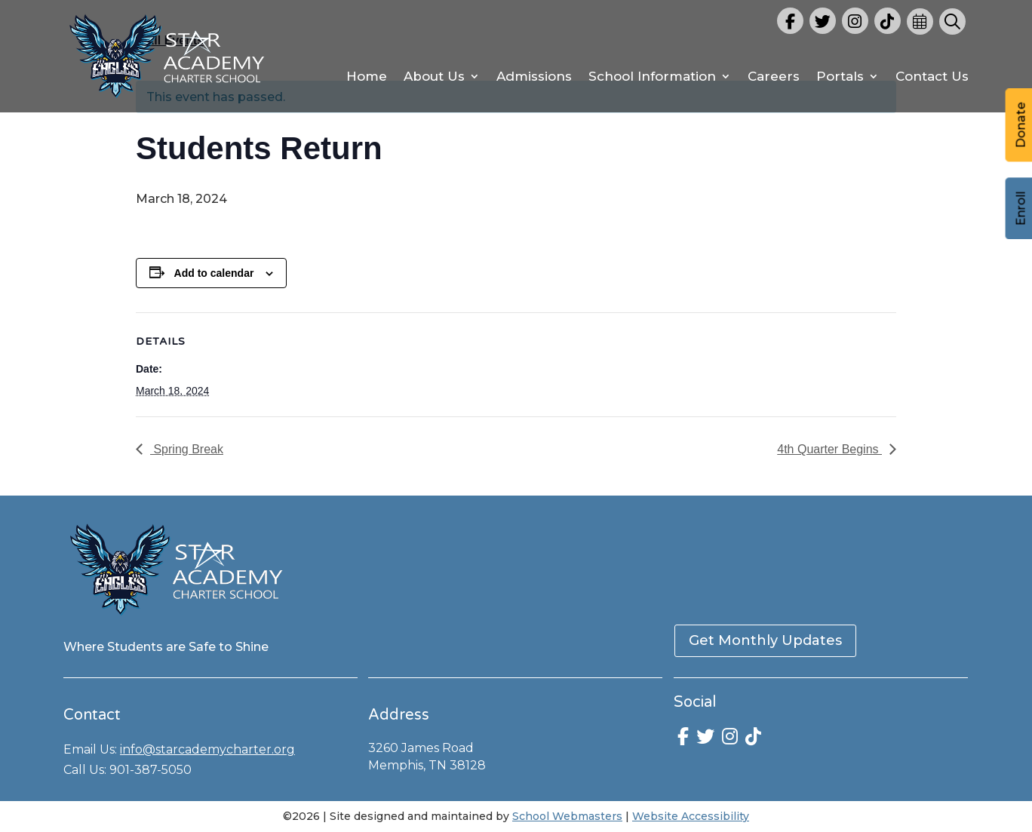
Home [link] (366, 77)
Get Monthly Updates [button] (765, 640)
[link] (167, 101)
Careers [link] (774, 77)
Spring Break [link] (186, 449)
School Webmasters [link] (567, 816)
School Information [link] (652, 77)
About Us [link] (434, 77)
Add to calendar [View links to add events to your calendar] (214, 273)
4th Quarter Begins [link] (829, 449)
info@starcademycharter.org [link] (207, 749)
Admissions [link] (534, 77)
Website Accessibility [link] (690, 816)
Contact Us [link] (932, 77)
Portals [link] (840, 77)
